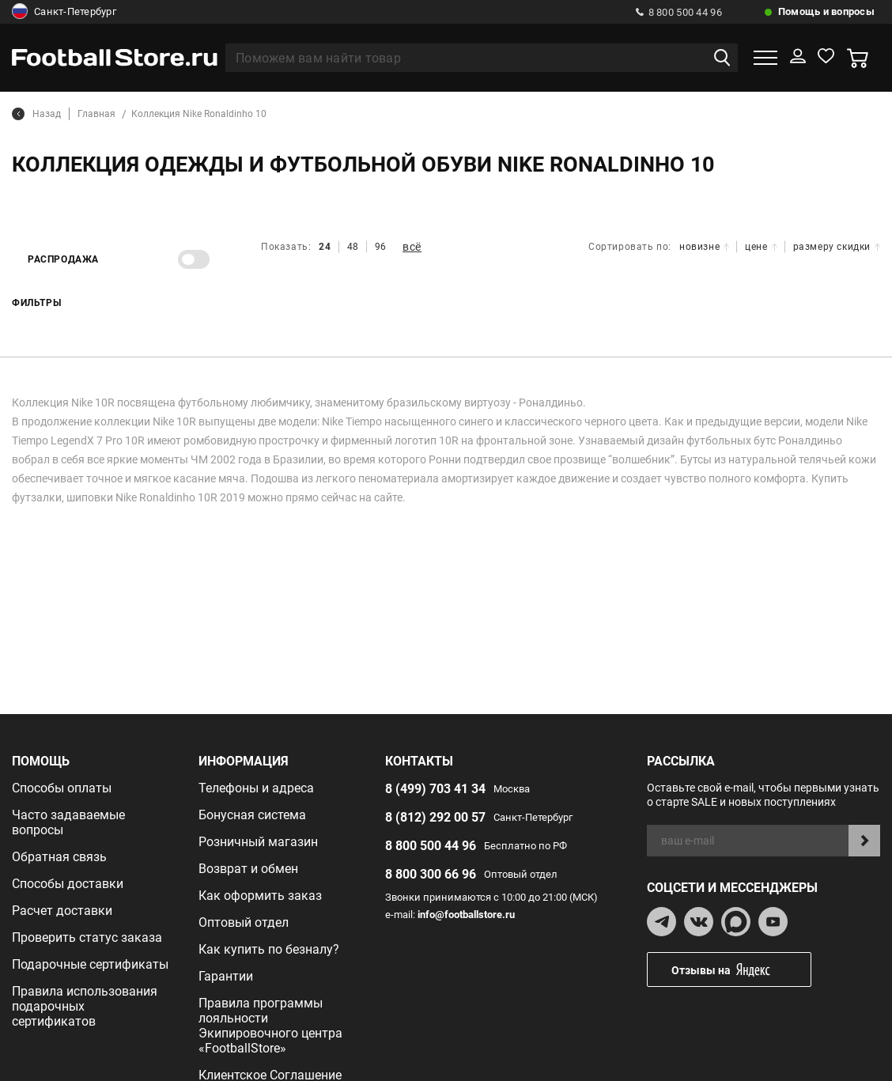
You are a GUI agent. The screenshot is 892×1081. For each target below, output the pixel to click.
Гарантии (225, 976)
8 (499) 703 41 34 (435, 788)
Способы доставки (67, 883)
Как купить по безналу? (268, 949)
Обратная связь (59, 856)
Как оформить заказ (260, 895)
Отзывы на (741, 969)
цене (761, 246)
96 (381, 246)
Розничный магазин (258, 841)
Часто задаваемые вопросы (68, 822)
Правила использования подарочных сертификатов (84, 1006)
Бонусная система (252, 814)
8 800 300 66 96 (430, 874)
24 (325, 246)
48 (353, 246)
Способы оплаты (62, 788)
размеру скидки (836, 246)
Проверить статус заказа (87, 937)
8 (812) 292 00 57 (435, 817)
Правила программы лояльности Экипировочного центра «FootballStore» (270, 1026)
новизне (704, 246)
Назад (36, 114)
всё (412, 246)
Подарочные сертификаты (90, 964)
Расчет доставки (62, 910)
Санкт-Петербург (64, 12)
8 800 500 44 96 (679, 12)
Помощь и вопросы (826, 11)
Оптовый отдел (243, 922)
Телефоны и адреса (256, 788)
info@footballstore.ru (466, 914)
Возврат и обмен (248, 868)
